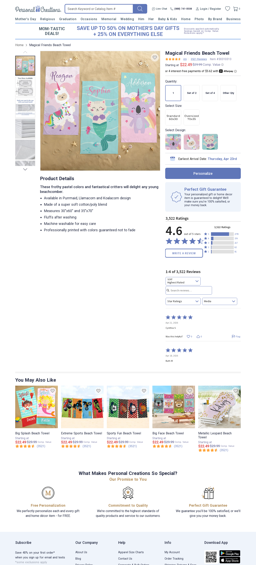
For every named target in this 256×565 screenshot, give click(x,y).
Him (141, 19)
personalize (203, 173)
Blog (78, 558)
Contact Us (125, 558)
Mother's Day (25, 19)
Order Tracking (174, 558)
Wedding (127, 19)
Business (233, 19)
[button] (222, 234)
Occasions (89, 19)
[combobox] (183, 281)
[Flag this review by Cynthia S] (236, 336)
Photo (199, 19)
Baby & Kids (167, 19)
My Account (172, 552)
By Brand (215, 19)
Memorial (108, 19)
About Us (81, 552)
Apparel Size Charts (131, 552)
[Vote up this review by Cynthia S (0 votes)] (189, 336)
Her (151, 19)
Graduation (67, 19)
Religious (47, 19)
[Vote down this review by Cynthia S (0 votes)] (199, 336)
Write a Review (184, 253)
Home (185, 19)
